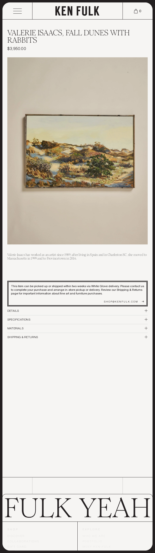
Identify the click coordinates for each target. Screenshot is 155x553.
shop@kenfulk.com (124, 301)
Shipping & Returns (77, 337)
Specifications (77, 319)
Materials (77, 328)
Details (77, 310)
